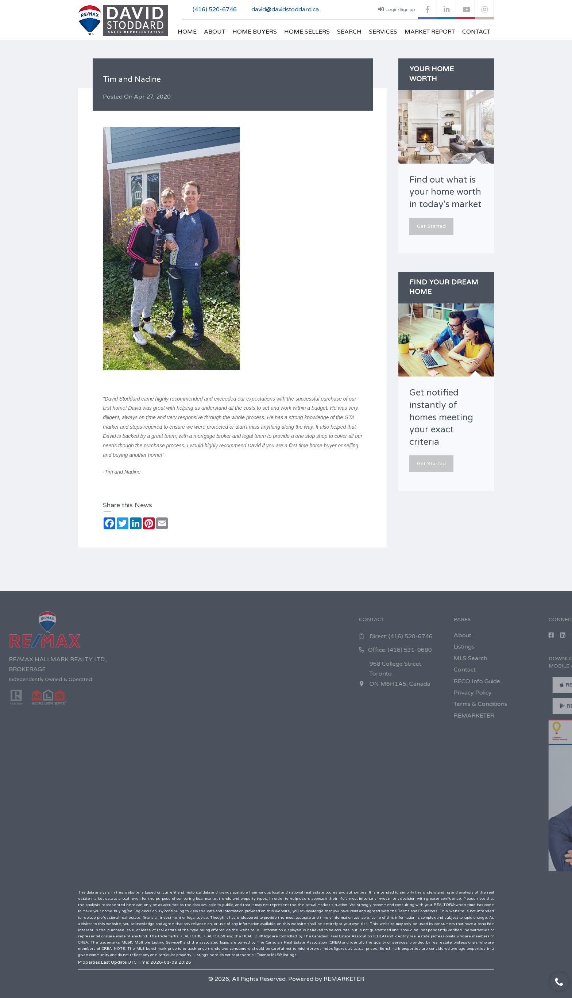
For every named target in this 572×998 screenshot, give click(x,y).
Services (383, 31)
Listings (526, 646)
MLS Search (532, 658)
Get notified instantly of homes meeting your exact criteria (441, 417)
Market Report (430, 31)
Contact (476, 31)
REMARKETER (536, 715)
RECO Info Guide (539, 681)
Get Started (431, 226)
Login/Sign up (396, 9)
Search (349, 31)
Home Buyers (254, 31)
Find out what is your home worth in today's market (445, 192)
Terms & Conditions (542, 704)
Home (187, 31)
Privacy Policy (535, 692)
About (214, 31)
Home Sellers (307, 31)
